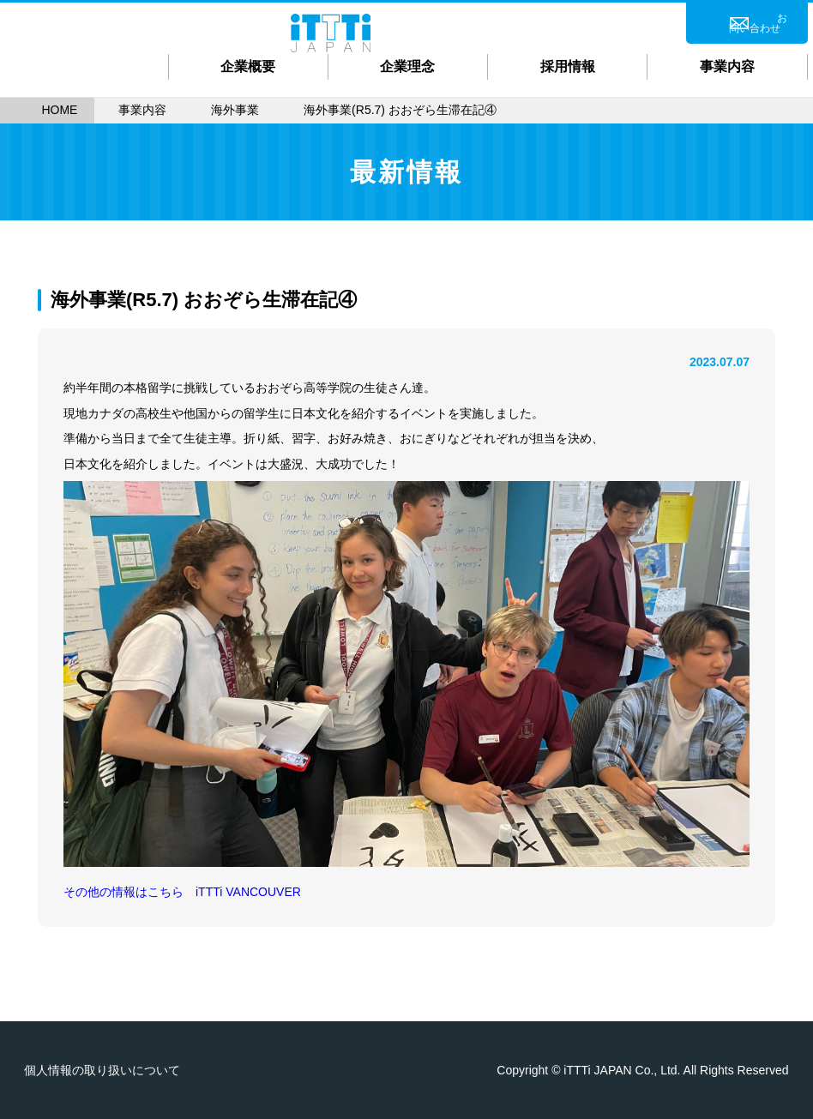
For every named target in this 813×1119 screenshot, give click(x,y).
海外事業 (235, 110)
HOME (59, 110)
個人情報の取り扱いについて (102, 1070)
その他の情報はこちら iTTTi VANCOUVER (182, 892)
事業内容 (142, 110)
